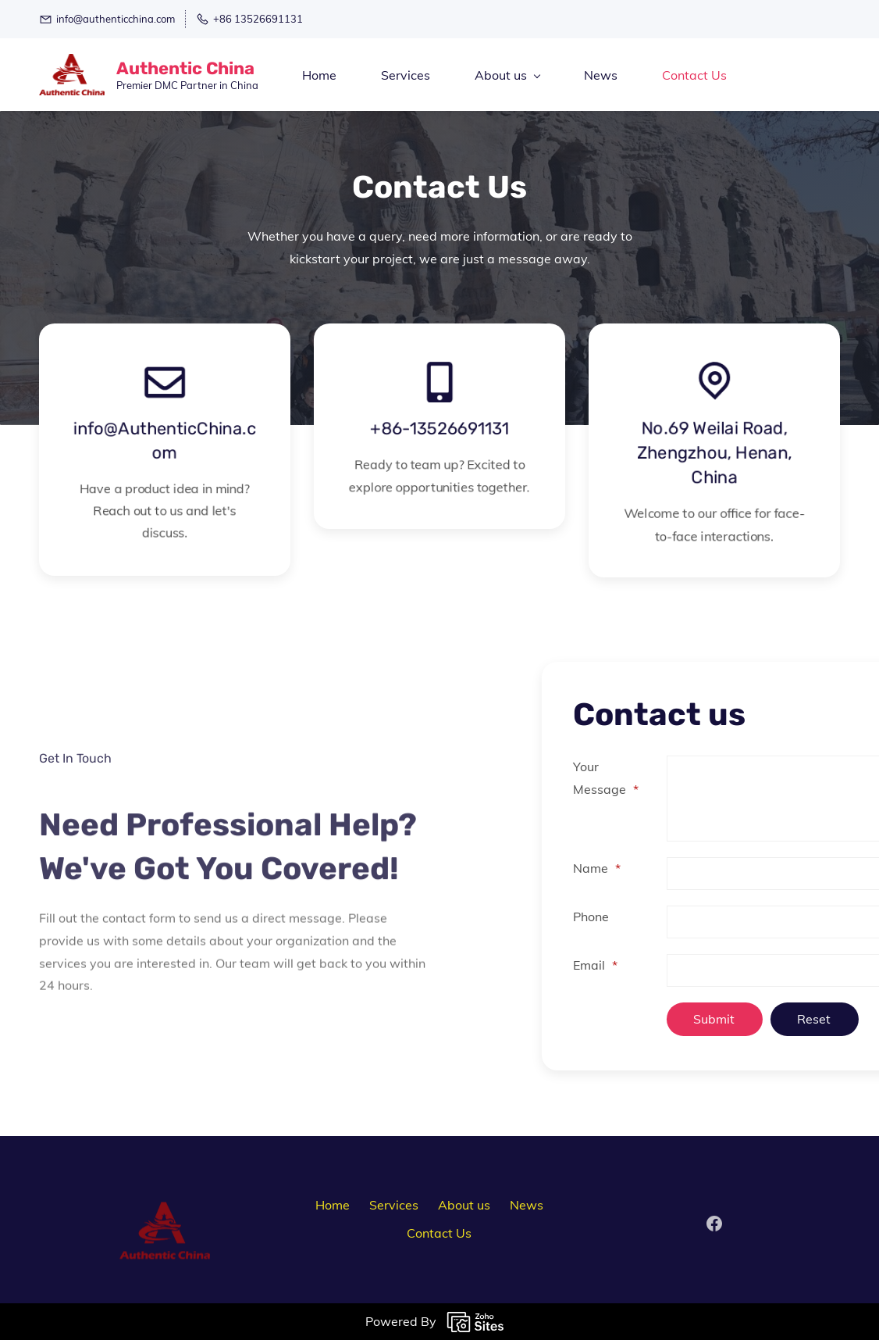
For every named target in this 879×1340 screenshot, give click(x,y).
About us (464, 1205)
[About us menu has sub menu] (507, 75)
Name (695, 868)
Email (693, 965)
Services (393, 1205)
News (526, 1205)
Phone (689, 916)
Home (332, 1205)
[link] (164, 1229)
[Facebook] (714, 1230)
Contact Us (439, 1233)
